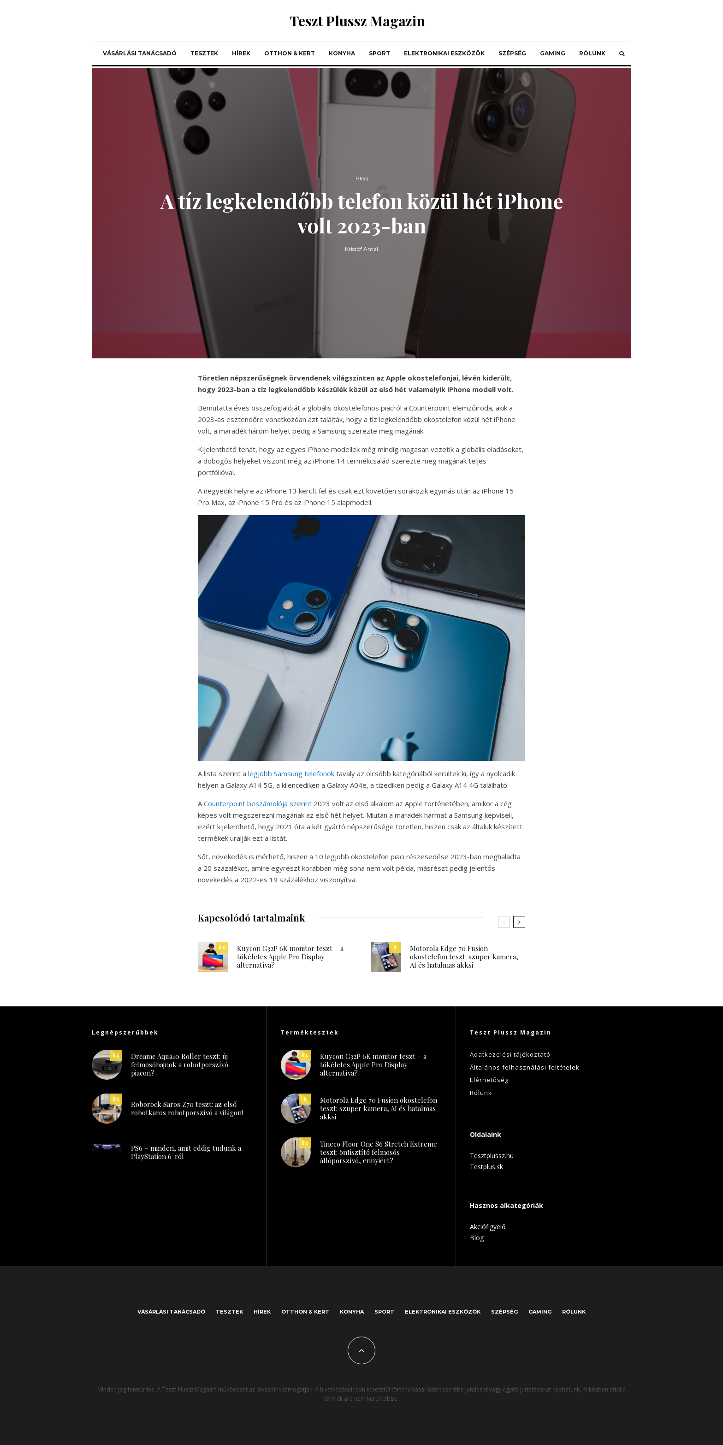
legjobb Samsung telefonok (291, 773)
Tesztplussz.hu (492, 1155)
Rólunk (592, 53)
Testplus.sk (486, 1166)
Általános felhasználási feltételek (525, 1067)
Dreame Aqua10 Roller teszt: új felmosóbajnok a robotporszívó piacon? (179, 1068)
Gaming (552, 53)
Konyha (342, 53)
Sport (379, 53)
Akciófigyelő (487, 1226)
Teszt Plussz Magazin (357, 21)
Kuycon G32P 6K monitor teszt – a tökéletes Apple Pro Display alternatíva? (290, 959)
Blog (362, 179)
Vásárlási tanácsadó (140, 53)
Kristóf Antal (361, 250)
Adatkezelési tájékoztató (510, 1054)
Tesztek (204, 53)
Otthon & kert (289, 53)
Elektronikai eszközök (444, 53)
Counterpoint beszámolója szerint (258, 803)
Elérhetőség (489, 1080)
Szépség (512, 53)
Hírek (241, 53)
